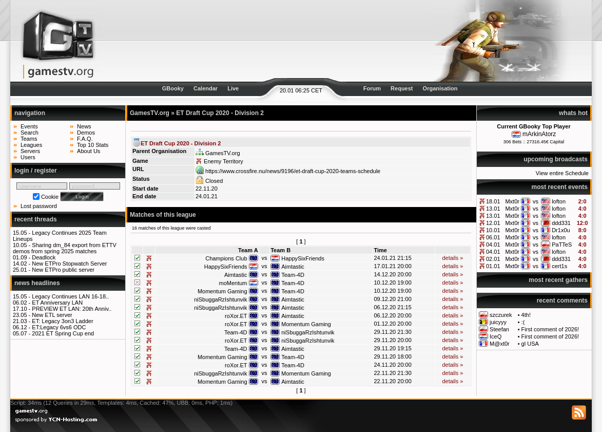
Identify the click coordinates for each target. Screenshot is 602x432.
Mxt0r (512, 201)
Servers (30, 151)
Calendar (205, 88)
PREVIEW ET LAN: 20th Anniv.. (71, 309)
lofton (559, 201)
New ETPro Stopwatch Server (69, 263)
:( (523, 322)
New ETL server (52, 315)
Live (233, 88)
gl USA (530, 344)
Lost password (39, 206)
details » (452, 258)
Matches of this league (163, 214)
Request (402, 88)
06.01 (493, 237)
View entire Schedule (562, 173)
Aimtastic (292, 267)
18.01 (493, 201)
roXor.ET (236, 316)
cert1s (559, 266)
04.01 (493, 244)
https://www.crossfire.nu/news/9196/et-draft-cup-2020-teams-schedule (288, 171)
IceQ (495, 336)
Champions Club (226, 258)
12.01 (493, 223)
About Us (88, 151)
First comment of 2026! (550, 329)
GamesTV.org (149, 113)
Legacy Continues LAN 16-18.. (70, 296)
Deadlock (43, 257)
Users (28, 157)
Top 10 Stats (92, 145)
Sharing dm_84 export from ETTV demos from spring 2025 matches (64, 248)
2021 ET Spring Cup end (63, 333)
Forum (372, 88)
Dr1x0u (561, 230)
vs (535, 201)
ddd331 (561, 223)
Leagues (31, 145)
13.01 (493, 208)
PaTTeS (562, 244)
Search (29, 132)
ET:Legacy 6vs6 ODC (59, 327)
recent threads (35, 219)
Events (29, 126)
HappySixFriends (302, 258)
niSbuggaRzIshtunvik (220, 299)
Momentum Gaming (222, 291)
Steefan (499, 329)
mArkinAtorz (539, 134)
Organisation (440, 88)
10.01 (493, 230)
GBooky (173, 88)
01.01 (493, 266)
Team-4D (292, 275)
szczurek (501, 315)
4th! (526, 315)
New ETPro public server (63, 270)
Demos (86, 132)
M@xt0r (500, 344)
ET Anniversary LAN (57, 302)
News (84, 126)
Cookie (50, 197)
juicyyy (498, 322)
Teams (29, 139)
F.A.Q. (85, 139)
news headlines (37, 283)
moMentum (233, 283)
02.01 (493, 259)
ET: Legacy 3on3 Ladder (62, 321)
